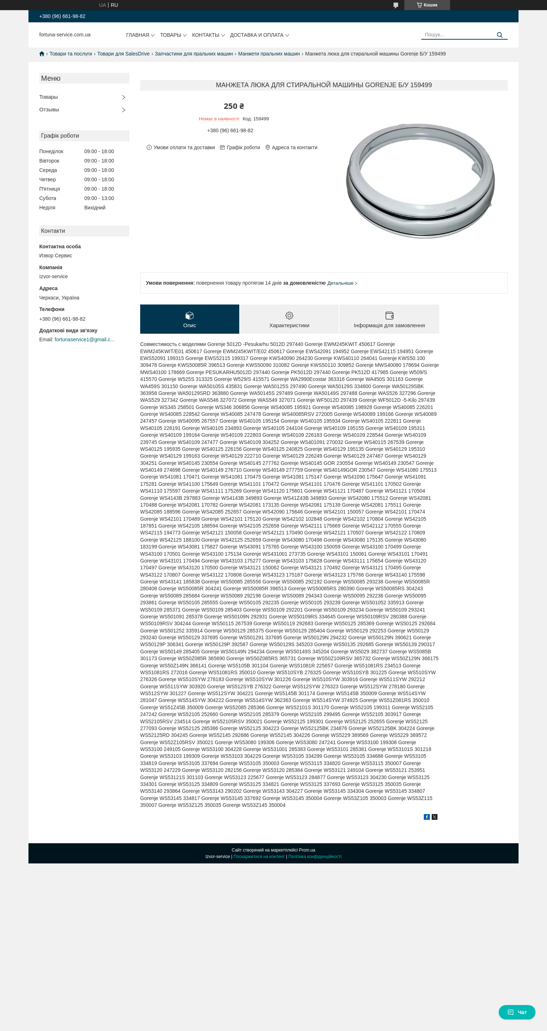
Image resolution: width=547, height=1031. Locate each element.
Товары (170, 35)
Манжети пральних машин (269, 53)
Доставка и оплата (257, 35)
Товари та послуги (70, 53)
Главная (137, 35)
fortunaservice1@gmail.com (85, 339)
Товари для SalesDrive (123, 53)
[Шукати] (500, 35)
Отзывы (49, 109)
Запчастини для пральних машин (194, 53)
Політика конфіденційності (315, 856)
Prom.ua (307, 850)
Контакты (205, 35)
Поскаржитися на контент (259, 856)
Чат (517, 1012)
